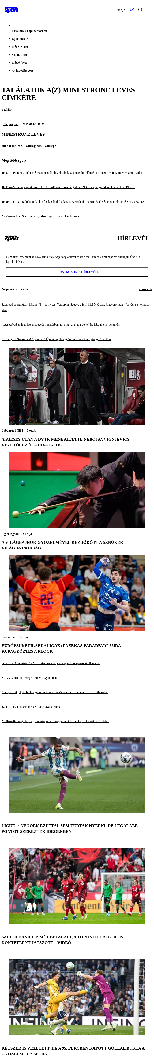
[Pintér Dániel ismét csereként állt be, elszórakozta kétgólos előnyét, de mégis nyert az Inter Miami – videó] (77, 172)
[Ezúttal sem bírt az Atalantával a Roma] (77, 707)
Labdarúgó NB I (12, 430)
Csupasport (19, 54)
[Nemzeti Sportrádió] (132, 10)
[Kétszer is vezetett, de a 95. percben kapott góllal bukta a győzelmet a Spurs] (77, 1034)
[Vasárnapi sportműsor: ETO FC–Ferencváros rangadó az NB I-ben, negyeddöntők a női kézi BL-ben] (77, 187)
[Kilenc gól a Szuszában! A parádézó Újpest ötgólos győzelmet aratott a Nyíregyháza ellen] (77, 339)
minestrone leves (12, 145)
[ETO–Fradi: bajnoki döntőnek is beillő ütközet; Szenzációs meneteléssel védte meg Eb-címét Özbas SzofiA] (77, 201)
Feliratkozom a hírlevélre (77, 272)
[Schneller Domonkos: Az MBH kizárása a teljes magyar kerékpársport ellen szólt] (77, 663)
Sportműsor (20, 38)
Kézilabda (8, 637)
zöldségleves (34, 145)
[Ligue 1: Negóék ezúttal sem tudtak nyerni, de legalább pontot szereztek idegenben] (77, 811)
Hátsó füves (19, 62)
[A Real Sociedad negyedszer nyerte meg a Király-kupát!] (77, 216)
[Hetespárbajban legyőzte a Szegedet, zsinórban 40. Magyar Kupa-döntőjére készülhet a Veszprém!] (77, 324)
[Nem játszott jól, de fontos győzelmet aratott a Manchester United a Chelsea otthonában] (77, 692)
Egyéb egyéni (10, 533)
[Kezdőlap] (11, 10)
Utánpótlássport (22, 70)
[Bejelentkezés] (121, 10)
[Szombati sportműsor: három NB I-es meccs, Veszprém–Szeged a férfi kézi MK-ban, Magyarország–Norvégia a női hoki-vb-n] (77, 307)
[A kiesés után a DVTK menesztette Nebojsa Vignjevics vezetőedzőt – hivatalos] (77, 423)
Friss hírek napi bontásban (29, 30)
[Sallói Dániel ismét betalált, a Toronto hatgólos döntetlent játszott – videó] (77, 923)
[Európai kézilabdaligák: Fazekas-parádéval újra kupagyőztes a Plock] (77, 630)
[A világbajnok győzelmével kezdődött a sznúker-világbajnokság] (77, 526)
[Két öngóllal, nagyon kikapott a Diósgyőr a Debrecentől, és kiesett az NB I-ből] (77, 721)
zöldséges (51, 145)
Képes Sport (20, 46)
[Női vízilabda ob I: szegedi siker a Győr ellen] (77, 678)
